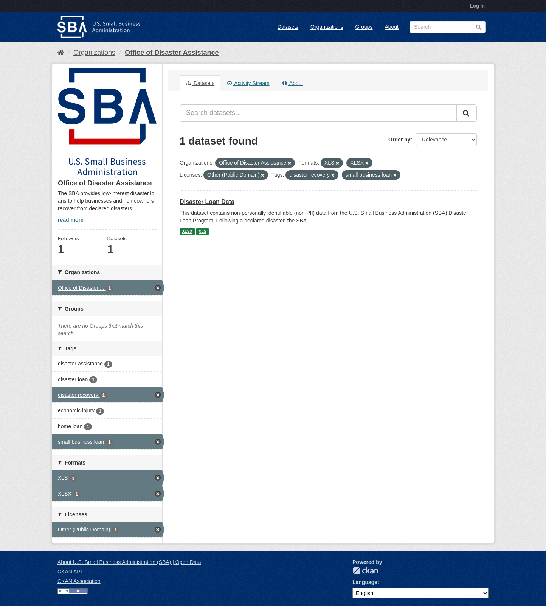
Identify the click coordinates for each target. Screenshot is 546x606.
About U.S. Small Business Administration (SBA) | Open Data (129, 562)
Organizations (326, 27)
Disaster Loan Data (207, 202)
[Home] (60, 52)
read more (71, 220)
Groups (363, 27)
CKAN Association (79, 581)
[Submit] (466, 113)
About (392, 27)
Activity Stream (248, 83)
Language (364, 582)
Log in (477, 6)
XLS (202, 231)
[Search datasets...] (318, 113)
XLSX (187, 231)
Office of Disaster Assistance (172, 52)
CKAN (365, 571)
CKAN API (69, 572)
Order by (399, 140)
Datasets (288, 27)
